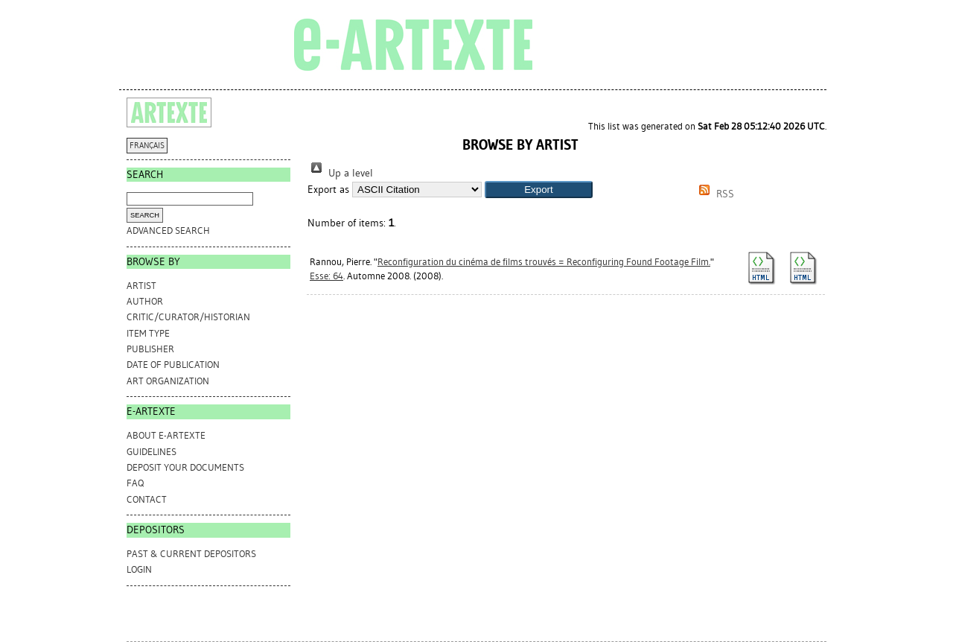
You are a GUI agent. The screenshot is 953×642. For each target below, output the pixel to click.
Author (145, 301)
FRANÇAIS (147, 145)
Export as (328, 189)
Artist (141, 285)
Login (139, 569)
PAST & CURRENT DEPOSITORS (191, 553)
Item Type (148, 333)
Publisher (150, 349)
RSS (714, 194)
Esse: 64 (326, 276)
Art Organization (168, 381)
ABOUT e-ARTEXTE (166, 435)
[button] (539, 189)
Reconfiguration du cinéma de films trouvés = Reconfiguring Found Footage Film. (543, 261)
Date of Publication (173, 364)
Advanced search (168, 230)
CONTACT (147, 499)
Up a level (340, 173)
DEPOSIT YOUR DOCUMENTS (185, 467)
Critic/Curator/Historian (188, 316)
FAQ (135, 483)
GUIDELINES (151, 451)
